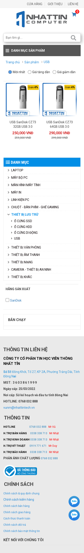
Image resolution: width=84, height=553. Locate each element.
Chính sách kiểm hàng (18, 499)
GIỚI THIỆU (55, 4)
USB (15, 238)
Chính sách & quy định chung (21, 493)
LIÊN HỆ (73, 4)
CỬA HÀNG (34, 4)
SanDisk (16, 300)
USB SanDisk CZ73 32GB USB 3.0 (23, 124)
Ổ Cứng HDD (21, 227)
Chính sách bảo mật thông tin (21, 531)
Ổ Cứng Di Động (24, 232)
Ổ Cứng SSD (21, 221)
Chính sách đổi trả (14, 524)
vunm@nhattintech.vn (19, 407)
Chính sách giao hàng (16, 512)
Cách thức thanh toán (16, 518)
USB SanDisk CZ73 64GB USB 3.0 (59, 124)
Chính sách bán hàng (16, 506)
